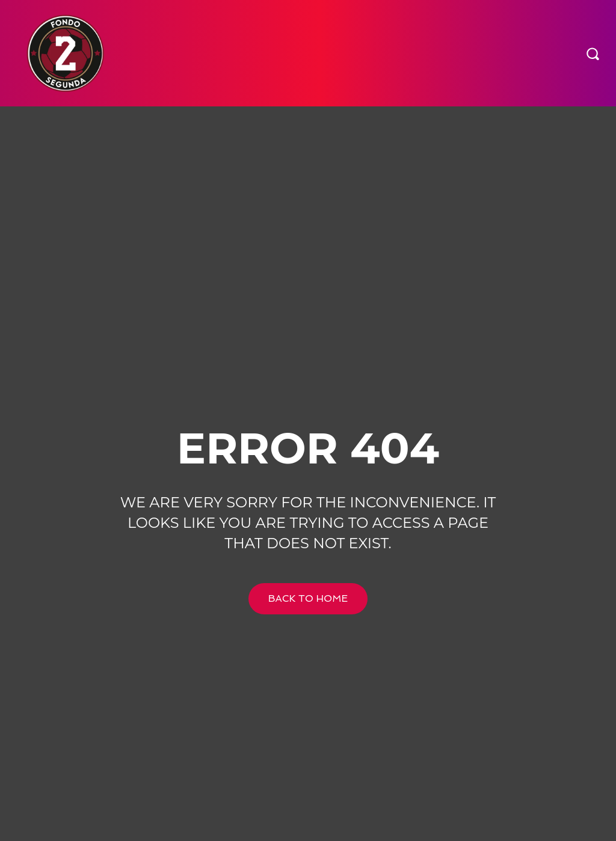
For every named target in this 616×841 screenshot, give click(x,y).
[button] (592, 52)
